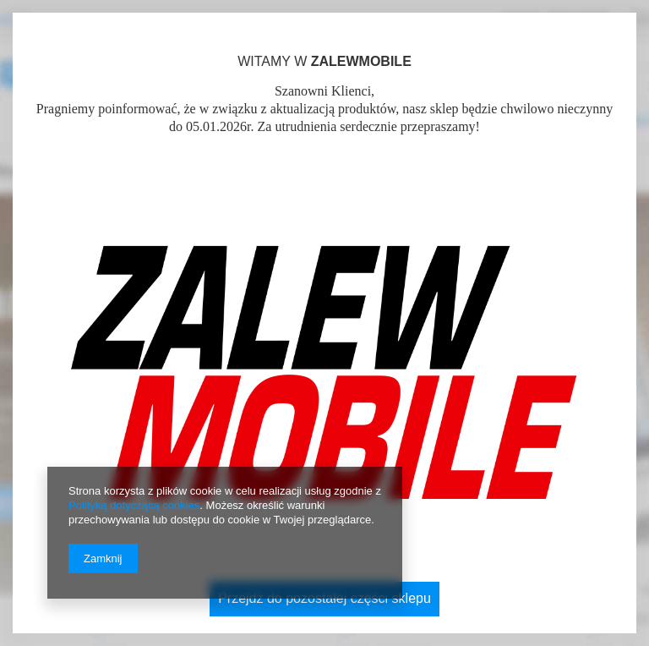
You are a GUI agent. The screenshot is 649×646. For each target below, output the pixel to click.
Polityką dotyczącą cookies (133, 505)
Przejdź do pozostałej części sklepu (324, 598)
